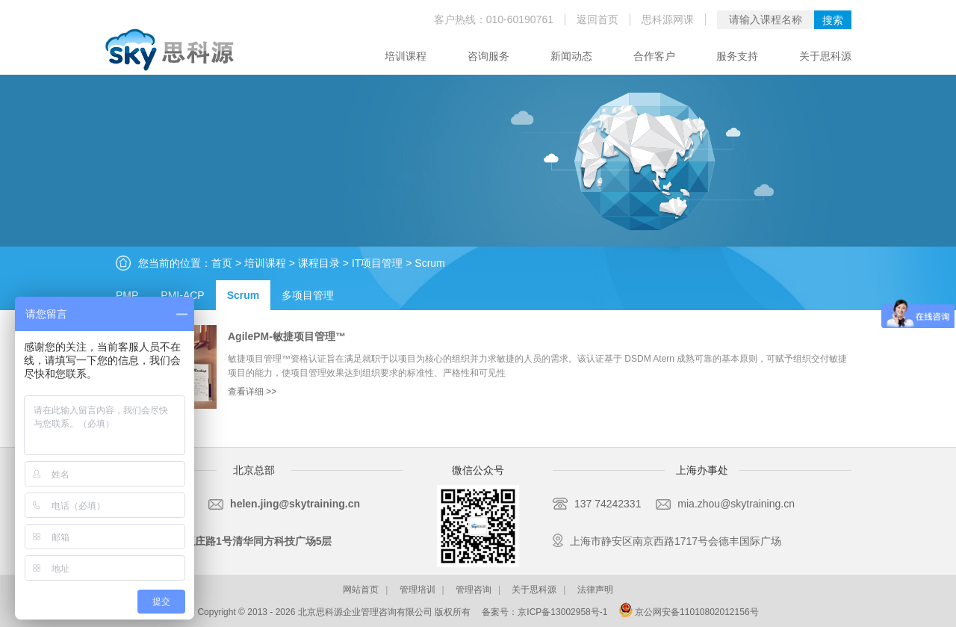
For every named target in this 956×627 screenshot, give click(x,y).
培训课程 (405, 56)
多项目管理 (308, 295)
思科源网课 (668, 19)
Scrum (429, 263)
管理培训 (417, 589)
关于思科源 (825, 56)
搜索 (832, 20)
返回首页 (597, 19)
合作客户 (654, 56)
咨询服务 (488, 56)
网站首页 (361, 589)
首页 (221, 263)
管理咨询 (473, 589)
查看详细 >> (252, 391)
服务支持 (737, 56)
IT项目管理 (377, 263)
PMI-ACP (182, 295)
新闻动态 (571, 56)
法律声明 (595, 589)
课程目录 (319, 263)
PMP (127, 295)
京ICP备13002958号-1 (562, 612)
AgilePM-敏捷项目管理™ (287, 336)
